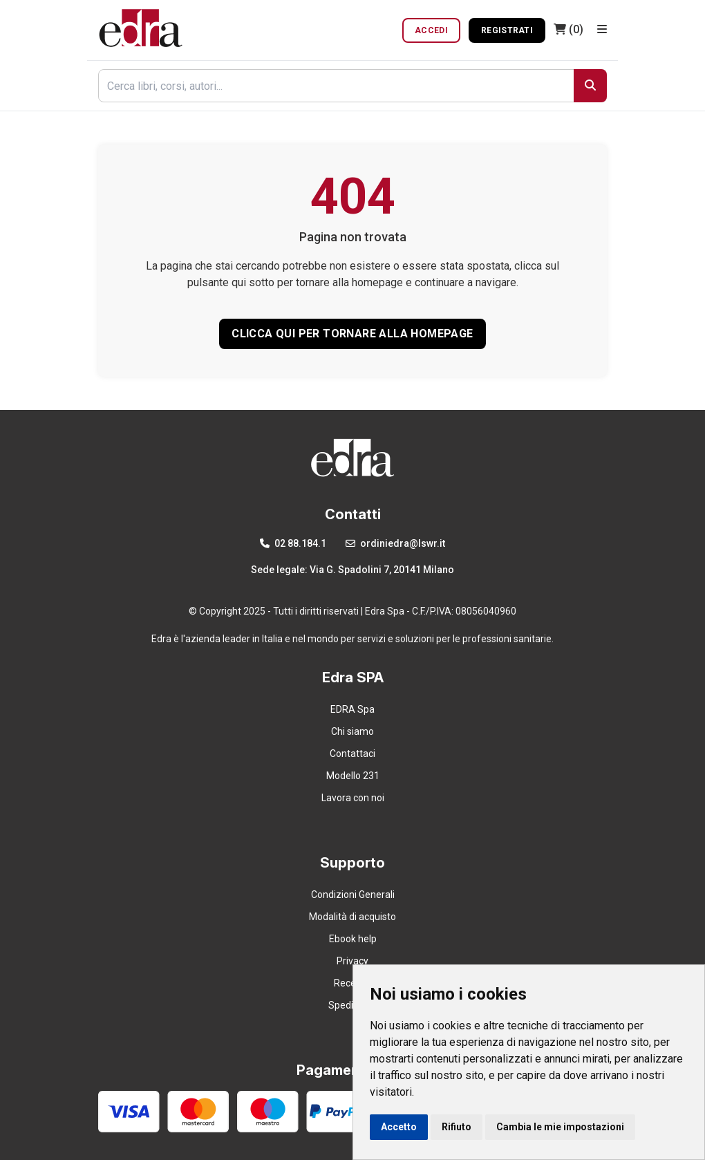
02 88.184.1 (293, 543)
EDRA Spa (352, 709)
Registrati (507, 30)
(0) (568, 29)
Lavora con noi (352, 797)
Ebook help (353, 938)
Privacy (352, 960)
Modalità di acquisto (352, 916)
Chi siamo (352, 731)
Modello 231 (352, 775)
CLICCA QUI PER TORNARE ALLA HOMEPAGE (352, 333)
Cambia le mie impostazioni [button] (560, 1126)
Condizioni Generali (353, 894)
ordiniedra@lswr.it (395, 543)
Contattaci (352, 753)
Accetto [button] (399, 1126)
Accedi (431, 30)
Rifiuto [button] (456, 1126)
